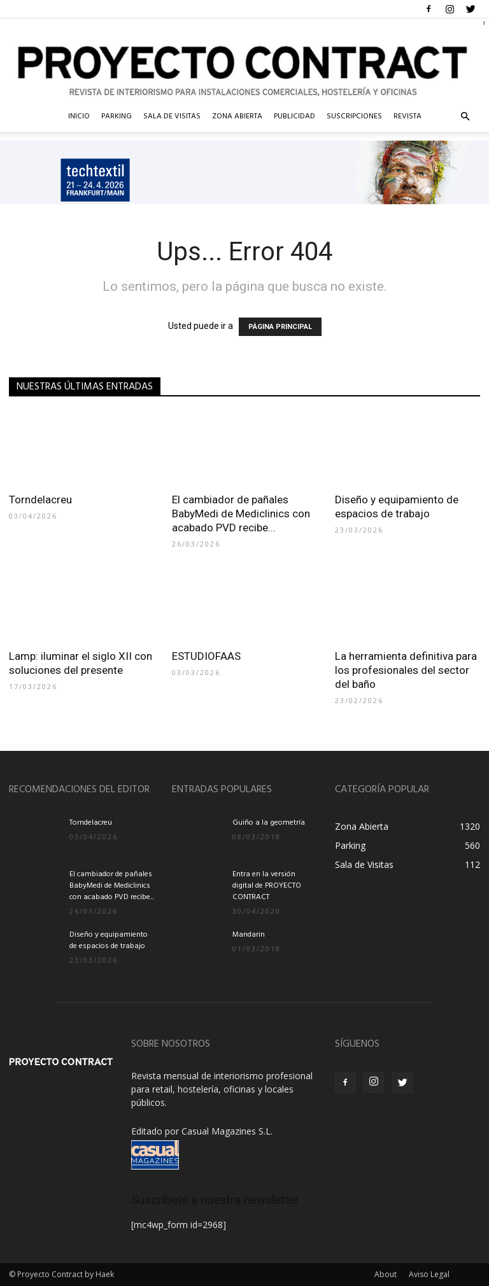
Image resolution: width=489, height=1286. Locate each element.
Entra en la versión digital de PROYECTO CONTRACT (266, 886)
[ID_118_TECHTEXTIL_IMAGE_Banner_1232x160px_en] (244, 172)
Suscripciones (354, 116)
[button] (465, 117)
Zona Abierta (237, 116)
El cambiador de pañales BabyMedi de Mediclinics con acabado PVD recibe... (241, 513)
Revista (407, 116)
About (385, 1274)
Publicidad (294, 116)
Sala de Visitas (172, 116)
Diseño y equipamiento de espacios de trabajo (108, 940)
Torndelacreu (40, 499)
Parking (116, 116)
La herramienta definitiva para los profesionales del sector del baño (406, 670)
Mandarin (248, 934)
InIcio (79, 116)
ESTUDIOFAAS (206, 656)
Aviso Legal (429, 1274)
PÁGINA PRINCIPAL (280, 327)
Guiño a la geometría (268, 822)
